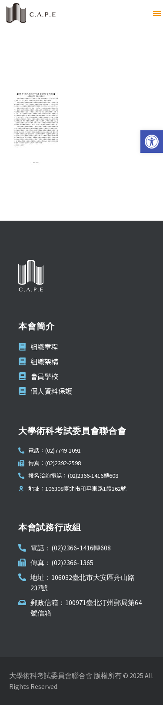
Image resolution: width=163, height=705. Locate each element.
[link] (151, 141)
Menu (157, 13)
